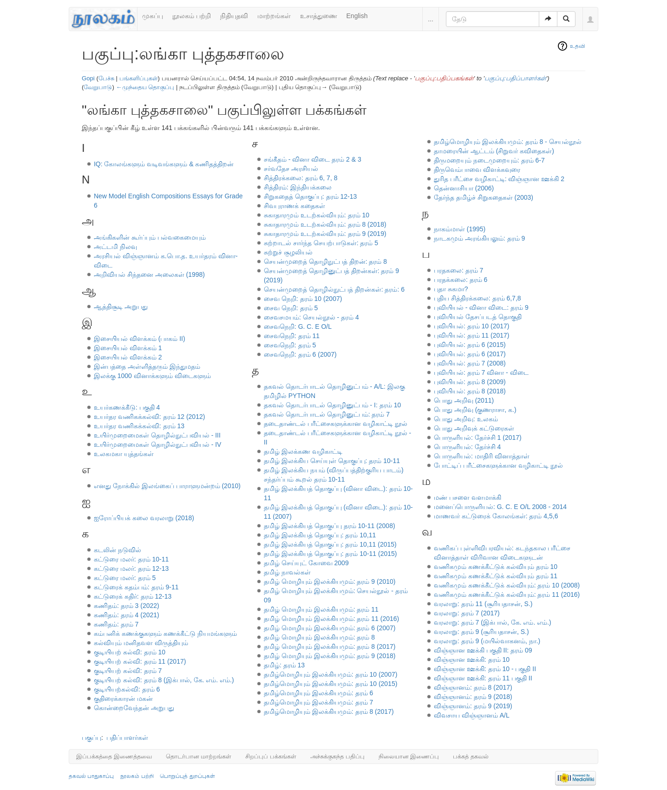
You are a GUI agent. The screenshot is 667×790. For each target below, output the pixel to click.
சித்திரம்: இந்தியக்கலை (298, 187)
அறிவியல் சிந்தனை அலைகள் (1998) (149, 274)
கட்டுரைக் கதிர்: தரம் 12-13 (132, 596)
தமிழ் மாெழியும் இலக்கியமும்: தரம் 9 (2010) (330, 581)
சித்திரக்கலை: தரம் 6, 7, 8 (301, 178)
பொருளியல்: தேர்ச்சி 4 (467, 446)
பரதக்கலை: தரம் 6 (460, 279)
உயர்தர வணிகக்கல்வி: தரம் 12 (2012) (149, 416)
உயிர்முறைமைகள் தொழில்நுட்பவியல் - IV (158, 444)
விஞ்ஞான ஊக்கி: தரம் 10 (472, 659)
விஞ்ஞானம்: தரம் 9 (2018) (473, 696)
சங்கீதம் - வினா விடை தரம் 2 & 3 (312, 159)
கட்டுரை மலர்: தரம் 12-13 (131, 568)
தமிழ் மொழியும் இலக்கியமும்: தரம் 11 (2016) (331, 618)
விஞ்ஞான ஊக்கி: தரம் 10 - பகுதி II (485, 668)
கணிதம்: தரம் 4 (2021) (126, 615)
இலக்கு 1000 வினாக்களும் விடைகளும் (152, 375)
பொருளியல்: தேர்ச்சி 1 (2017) (478, 437)
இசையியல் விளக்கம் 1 (128, 348)
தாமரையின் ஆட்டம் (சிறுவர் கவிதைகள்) (494, 151)
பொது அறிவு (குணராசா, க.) (475, 409)
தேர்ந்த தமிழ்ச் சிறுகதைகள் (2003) (483, 197)
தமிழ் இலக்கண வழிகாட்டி (303, 451)
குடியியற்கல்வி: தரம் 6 (127, 689)
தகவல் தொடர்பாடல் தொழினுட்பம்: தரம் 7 (327, 414)
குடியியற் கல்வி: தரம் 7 (128, 670)
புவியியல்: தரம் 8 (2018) (470, 391)
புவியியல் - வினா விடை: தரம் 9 (481, 307)
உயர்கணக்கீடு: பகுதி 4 (127, 407)
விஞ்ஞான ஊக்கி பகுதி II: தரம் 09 (483, 650)
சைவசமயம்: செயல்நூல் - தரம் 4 (311, 317)
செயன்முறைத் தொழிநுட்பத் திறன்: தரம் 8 (325, 261)
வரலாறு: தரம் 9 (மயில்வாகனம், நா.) (487, 641)
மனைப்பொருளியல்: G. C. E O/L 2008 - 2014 (500, 506)
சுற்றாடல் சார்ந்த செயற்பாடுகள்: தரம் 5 (321, 243)
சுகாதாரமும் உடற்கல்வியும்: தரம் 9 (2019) (325, 233)
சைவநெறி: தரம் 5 (290, 345)
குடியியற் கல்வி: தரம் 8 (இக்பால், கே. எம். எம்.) (164, 680)
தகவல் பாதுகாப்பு (91, 776)
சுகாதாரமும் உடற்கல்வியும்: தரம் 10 (316, 215)
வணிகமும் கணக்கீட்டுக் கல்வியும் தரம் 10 (495, 566)
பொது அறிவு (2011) (464, 400)
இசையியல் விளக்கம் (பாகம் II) (139, 338)
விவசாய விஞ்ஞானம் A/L (472, 715)
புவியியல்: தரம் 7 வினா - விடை (481, 372)
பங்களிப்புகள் (138, 78)
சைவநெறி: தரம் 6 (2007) (300, 354)
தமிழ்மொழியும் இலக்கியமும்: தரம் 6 (318, 693)
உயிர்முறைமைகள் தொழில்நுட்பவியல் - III (157, 435)
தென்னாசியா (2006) (464, 188)
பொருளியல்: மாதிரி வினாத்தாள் (482, 456)
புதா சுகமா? (451, 289)
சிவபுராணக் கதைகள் (294, 205)
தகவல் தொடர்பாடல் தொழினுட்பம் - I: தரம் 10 (332, 405)
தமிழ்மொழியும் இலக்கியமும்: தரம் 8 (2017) (329, 711)
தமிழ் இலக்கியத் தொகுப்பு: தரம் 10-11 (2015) (330, 553)
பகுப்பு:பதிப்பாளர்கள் (515, 78)
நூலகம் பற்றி (191, 16)
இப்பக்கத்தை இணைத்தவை (114, 756)
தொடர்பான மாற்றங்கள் (199, 756)
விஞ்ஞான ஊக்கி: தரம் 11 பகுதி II (483, 678)
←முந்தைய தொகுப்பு (145, 87)
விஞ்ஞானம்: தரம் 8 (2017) (473, 687)
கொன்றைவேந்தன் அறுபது (134, 708)
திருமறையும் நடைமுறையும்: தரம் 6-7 (489, 160)
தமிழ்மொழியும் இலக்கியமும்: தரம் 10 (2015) (331, 683)
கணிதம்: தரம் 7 (116, 624)
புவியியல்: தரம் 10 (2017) (472, 326)
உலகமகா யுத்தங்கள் (124, 453)
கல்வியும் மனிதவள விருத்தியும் (141, 642)
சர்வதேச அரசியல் (291, 168)
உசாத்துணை (318, 16)
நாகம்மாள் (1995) (459, 229)
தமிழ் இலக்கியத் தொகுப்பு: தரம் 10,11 (320, 535)
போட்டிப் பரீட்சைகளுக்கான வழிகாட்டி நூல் (498, 465)
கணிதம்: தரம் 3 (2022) (126, 605)
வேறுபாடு (98, 87)
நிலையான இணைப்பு (409, 756)
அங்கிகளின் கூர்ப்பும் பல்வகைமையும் (150, 237)
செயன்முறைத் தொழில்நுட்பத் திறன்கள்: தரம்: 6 (334, 289)
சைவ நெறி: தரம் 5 (291, 308)
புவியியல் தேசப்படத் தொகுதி (478, 316)
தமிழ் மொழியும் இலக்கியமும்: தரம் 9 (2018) (330, 655)
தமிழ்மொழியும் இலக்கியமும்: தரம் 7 (318, 702)
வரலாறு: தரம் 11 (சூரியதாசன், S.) (483, 603)
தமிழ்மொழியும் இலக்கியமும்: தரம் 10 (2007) (331, 674)
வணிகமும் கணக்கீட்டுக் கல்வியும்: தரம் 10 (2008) (507, 585)
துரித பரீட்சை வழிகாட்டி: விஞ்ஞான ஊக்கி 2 (499, 179)
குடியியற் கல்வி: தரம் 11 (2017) (140, 661)
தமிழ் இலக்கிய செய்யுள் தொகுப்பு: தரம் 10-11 (332, 460)
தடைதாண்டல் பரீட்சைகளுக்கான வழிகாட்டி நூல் (335, 423)
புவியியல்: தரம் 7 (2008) (470, 363)
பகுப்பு (91, 737)
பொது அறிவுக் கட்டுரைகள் (474, 428)
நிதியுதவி (234, 16)
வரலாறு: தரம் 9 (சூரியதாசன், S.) (481, 631)
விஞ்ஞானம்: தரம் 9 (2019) (473, 706)
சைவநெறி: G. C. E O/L (298, 326)
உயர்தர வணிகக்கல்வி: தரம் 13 (139, 426)
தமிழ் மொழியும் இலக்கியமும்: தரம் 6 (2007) (330, 628)
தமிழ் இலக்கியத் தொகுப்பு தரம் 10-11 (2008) (329, 525)
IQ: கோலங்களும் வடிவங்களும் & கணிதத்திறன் (164, 164)
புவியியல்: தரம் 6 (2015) (470, 344)
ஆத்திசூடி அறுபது (121, 306)
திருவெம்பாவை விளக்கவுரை (477, 169)
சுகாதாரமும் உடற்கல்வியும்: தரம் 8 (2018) (325, 224)
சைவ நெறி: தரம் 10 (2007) (303, 298)
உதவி (577, 46)
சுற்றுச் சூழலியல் (288, 252)
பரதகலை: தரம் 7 (458, 270)
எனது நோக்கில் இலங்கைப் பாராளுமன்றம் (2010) (167, 486)
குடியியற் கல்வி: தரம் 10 (129, 652)
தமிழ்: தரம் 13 (284, 665)
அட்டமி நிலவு (115, 246)
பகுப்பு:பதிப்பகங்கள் (444, 78)
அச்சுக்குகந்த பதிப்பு (337, 756)
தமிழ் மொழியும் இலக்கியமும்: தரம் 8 (319, 637)
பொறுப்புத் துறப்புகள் (187, 776)
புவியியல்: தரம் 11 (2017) (472, 335)
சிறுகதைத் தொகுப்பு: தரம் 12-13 (310, 196)
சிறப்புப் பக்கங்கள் (270, 756)
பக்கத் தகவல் (471, 756)
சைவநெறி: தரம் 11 (292, 336)
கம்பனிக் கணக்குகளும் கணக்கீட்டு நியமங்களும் (165, 633)
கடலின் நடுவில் (117, 550)
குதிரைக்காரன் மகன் (123, 698)
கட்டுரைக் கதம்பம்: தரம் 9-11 (136, 587)
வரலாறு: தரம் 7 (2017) (467, 613)
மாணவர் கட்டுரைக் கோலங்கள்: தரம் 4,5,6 (496, 516)
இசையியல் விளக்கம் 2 (128, 357)
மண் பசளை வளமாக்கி (467, 497)
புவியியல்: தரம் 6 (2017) (470, 354)
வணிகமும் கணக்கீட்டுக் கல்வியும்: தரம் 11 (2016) (507, 594)
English (357, 16)
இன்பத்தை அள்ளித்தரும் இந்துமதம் (147, 366)
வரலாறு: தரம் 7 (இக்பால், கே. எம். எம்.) (492, 622)
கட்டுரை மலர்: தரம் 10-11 (131, 559)
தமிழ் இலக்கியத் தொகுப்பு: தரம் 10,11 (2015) (330, 544)
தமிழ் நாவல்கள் (287, 572)
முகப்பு (152, 16)
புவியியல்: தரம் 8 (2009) (470, 381)
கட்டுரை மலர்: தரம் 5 (125, 577)
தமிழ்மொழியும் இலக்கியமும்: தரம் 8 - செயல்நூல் (508, 141)
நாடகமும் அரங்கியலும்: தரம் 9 (479, 238)
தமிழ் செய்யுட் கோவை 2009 (306, 563)
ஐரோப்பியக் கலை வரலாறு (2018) (144, 518)
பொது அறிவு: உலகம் (466, 419)
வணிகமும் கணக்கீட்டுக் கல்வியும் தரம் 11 (495, 576)
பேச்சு (106, 78)
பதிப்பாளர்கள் (127, 737)
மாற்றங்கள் (274, 16)
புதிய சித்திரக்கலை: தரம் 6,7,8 (477, 298)
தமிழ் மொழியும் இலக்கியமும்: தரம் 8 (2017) (330, 646)
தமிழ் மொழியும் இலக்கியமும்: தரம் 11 (321, 609)
